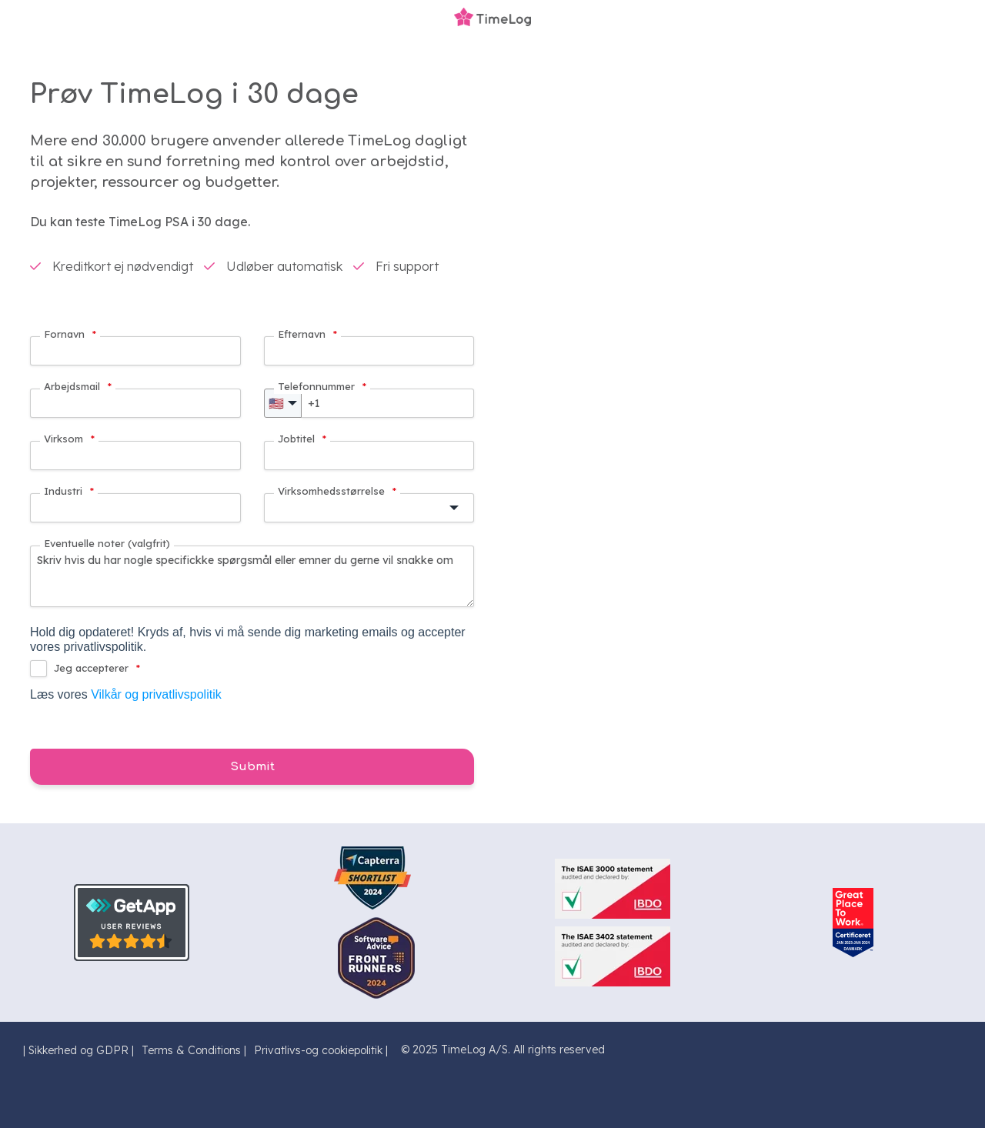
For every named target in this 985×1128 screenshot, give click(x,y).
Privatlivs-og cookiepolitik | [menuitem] (321, 1050)
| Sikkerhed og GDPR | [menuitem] (78, 1050)
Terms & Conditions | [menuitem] (194, 1050)
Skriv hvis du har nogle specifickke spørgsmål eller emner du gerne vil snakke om (252, 576)
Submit (252, 766)
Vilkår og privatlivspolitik (156, 694)
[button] (369, 507)
